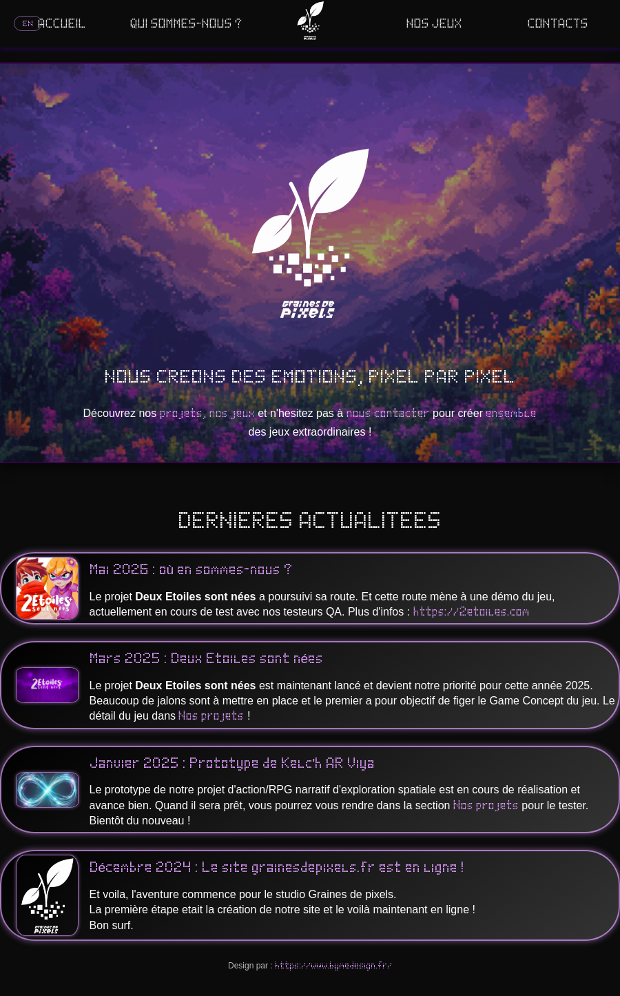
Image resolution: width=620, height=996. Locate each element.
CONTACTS (558, 24)
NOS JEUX (434, 24)
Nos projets (211, 716)
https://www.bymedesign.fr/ (333, 965)
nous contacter (388, 413)
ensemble (511, 413)
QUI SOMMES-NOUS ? (186, 24)
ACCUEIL (62, 24)
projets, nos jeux (207, 413)
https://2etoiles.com (471, 612)
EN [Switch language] (28, 23)
